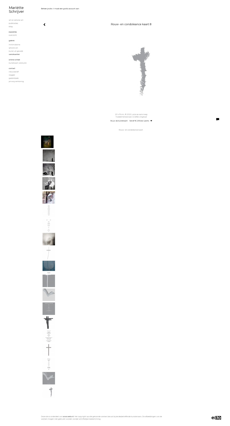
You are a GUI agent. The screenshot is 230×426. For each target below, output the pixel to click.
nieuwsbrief (14, 72)
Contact (12, 68)
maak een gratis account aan (66, 8)
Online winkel (14, 60)
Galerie (11, 40)
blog (11, 26)
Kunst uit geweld (16, 51)
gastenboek (14, 78)
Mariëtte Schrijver (16, 10)
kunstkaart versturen (18, 63)
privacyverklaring (16, 81)
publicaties (13, 23)
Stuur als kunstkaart (131, 121)
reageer (12, 75)
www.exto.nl (68, 416)
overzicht (13, 35)
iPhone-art (13, 48)
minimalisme (14, 44)
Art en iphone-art (16, 20)
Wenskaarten (14, 54)
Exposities (13, 32)
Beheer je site (46, 8)
